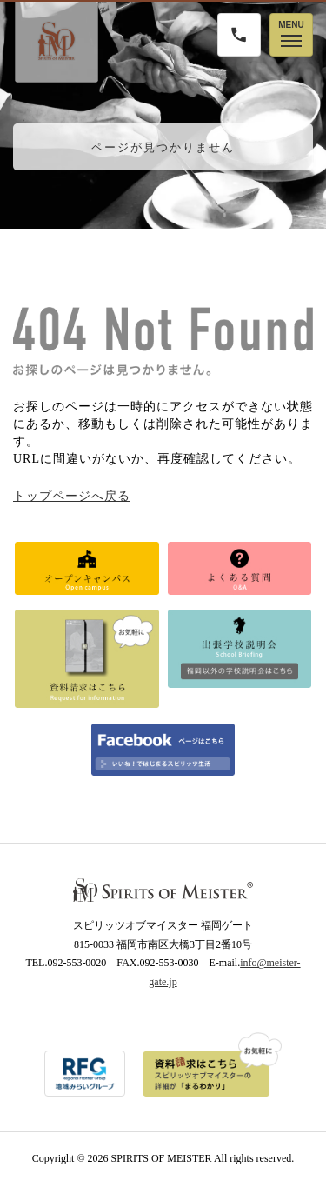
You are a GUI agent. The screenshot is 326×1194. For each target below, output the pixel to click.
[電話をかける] (239, 35)
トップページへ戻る (71, 496)
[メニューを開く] (291, 35)
